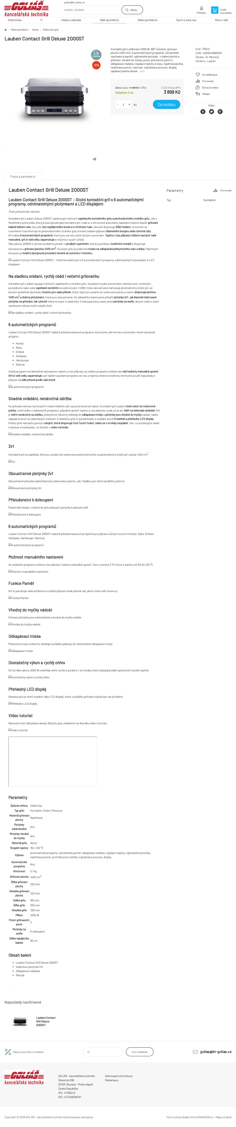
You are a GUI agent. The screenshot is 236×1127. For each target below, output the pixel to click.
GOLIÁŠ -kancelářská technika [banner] (26, 8)
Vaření (35, 29)
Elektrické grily (51, 29)
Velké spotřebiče (147, 20)
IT (41, 20)
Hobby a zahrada (71, 20)
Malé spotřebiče (109, 20)
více (142, 71)
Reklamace (111, 1080)
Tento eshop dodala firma (181, 1117)
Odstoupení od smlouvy (118, 1076)
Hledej (133, 10)
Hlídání (206, 93)
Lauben (211, 61)
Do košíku (166, 104)
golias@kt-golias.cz (74, 2)
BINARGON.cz (205, 1117)
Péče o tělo (221, 20)
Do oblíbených (209, 74)
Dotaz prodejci (210, 87)
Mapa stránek (223, 1117)
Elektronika (14, 20)
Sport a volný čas (186, 20)
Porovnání (208, 81)
